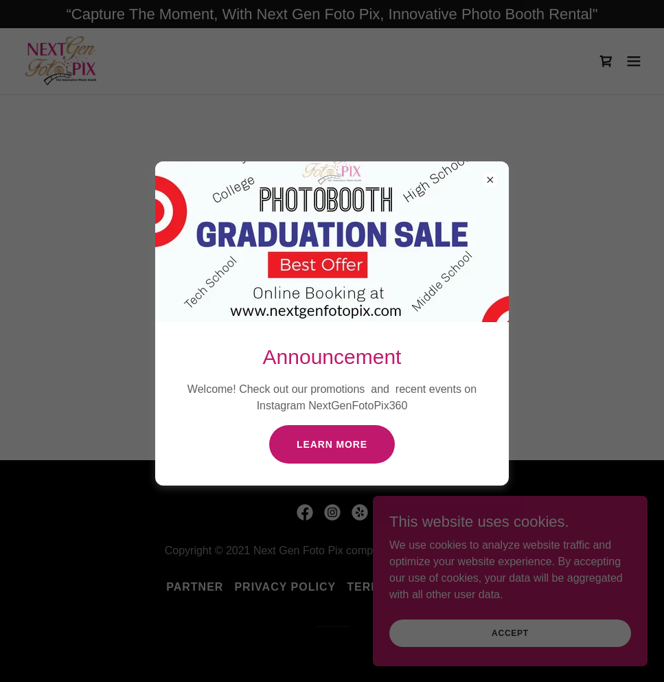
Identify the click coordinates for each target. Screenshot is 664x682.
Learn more (332, 444)
